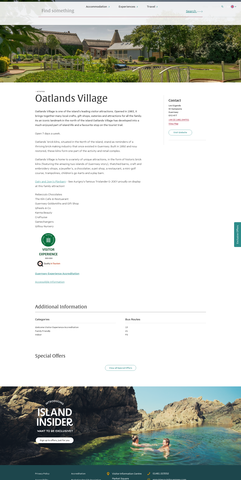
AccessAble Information (50, 281)
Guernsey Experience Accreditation (57, 273)
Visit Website (180, 132)
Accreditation (78, 473)
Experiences (128, 6)
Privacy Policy (42, 473)
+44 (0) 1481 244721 (179, 120)
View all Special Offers (120, 368)
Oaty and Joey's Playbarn (50, 181)
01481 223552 (158, 473)
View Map (173, 124)
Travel (152, 6)
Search (217, 6)
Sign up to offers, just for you (54, 440)
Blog (205, 6)
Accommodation (98, 6)
